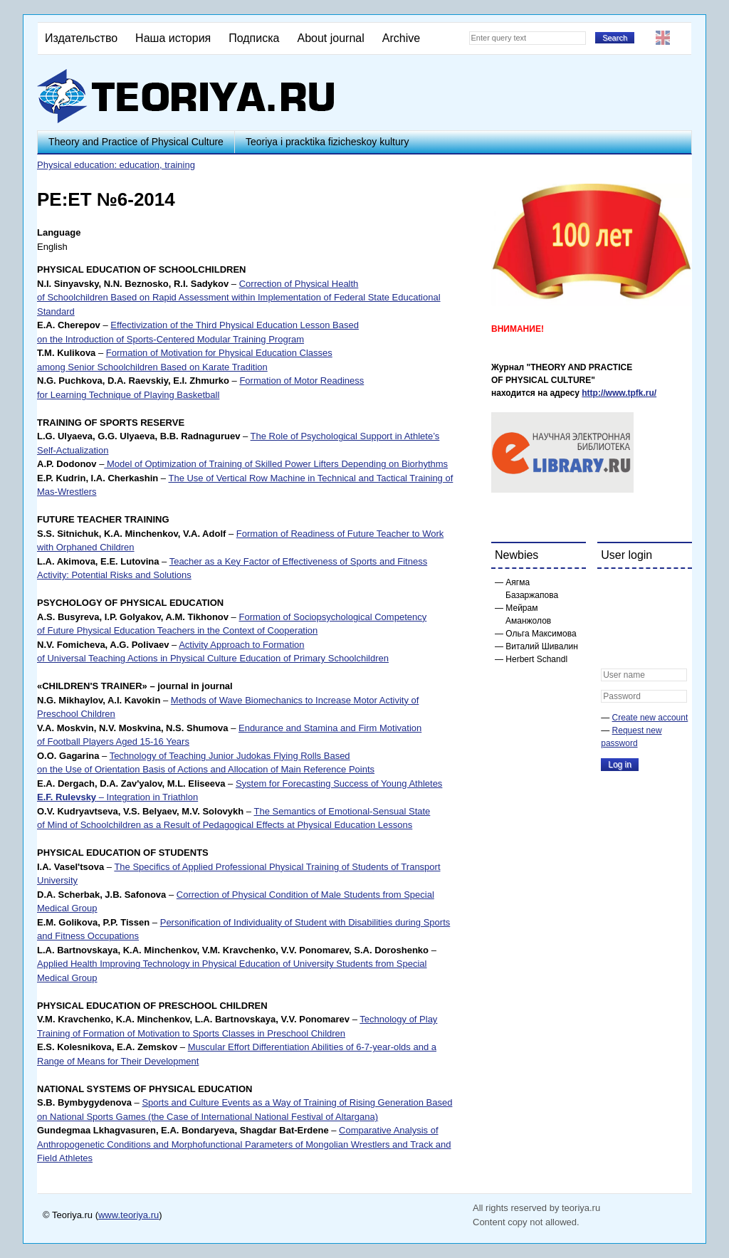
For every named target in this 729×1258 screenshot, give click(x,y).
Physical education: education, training (116, 164)
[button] (612, 588)
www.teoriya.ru (128, 1215)
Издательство (81, 38)
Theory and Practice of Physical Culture (136, 141)
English (663, 38)
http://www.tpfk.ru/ (619, 393)
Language (58, 232)
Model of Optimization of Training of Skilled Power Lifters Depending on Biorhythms (276, 463)
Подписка (254, 38)
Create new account (650, 718)
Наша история (173, 38)
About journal (330, 38)
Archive (401, 38)
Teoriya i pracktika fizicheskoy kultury (327, 141)
